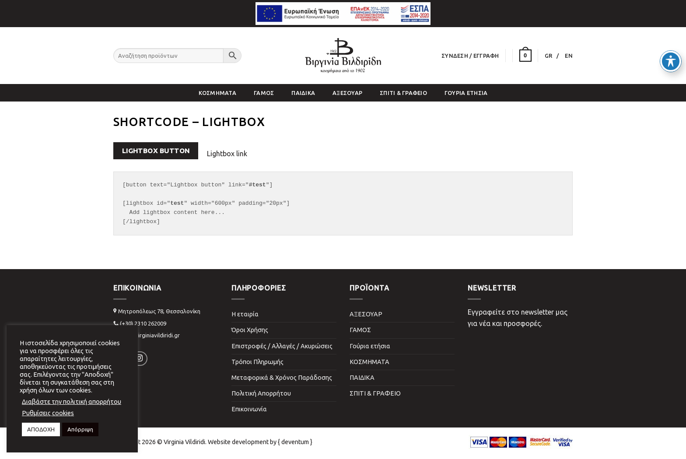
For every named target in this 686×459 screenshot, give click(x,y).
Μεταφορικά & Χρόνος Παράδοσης (281, 377)
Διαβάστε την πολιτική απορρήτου (71, 401)
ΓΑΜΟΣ (264, 93)
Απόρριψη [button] (80, 429)
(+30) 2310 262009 (143, 323)
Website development (238, 441)
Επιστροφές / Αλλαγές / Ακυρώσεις (281, 346)
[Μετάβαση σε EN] (569, 55)
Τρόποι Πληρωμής (257, 361)
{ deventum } (295, 441)
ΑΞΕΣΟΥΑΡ (347, 93)
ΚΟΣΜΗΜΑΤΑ (217, 93)
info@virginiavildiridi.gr (150, 335)
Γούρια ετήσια (465, 93)
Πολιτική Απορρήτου (261, 393)
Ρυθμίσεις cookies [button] (48, 413)
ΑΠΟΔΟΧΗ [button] (41, 429)
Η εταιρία (245, 314)
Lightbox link (227, 153)
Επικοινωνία (249, 409)
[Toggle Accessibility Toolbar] (670, 42)
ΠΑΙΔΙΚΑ (303, 93)
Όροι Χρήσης (249, 329)
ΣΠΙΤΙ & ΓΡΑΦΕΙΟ (403, 93)
